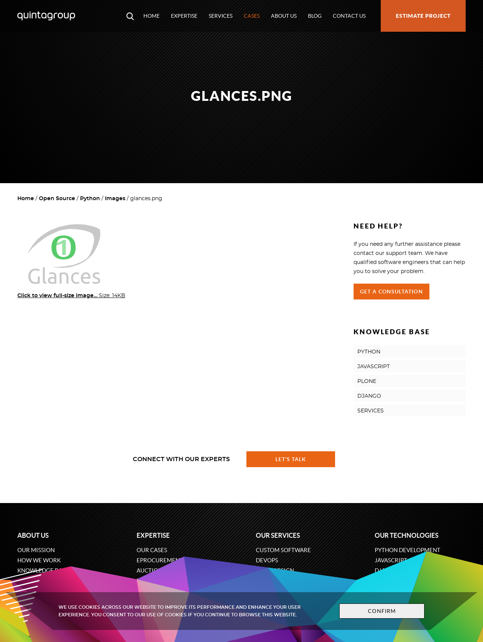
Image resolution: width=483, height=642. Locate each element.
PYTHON (368, 352)
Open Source (57, 198)
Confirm (382, 611)
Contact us (349, 16)
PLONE (366, 381)
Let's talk (290, 459)
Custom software (283, 550)
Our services (278, 535)
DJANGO (369, 396)
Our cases (152, 550)
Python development (407, 550)
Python (90, 198)
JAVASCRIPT (373, 366)
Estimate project (423, 16)
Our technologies (406, 535)
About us (284, 16)
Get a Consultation (391, 292)
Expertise (184, 16)
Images (115, 198)
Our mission (36, 550)
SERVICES (370, 411)
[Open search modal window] (130, 16)
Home (151, 16)
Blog (314, 16)
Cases (252, 16)
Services (220, 16)
